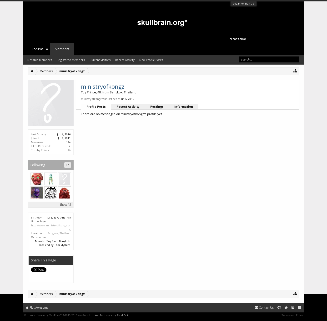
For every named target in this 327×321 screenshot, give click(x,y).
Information (183, 107)
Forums (38, 49)
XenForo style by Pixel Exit (111, 315)
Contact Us (264, 308)
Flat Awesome (37, 308)
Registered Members (71, 60)
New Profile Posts (151, 60)
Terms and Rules (292, 315)
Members (62, 49)
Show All (65, 205)
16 (69, 150)
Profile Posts (96, 107)
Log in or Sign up (243, 3)
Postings (157, 107)
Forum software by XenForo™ (59, 315)
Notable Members (39, 60)
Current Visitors (100, 60)
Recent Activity (128, 107)
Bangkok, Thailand (58, 233)
